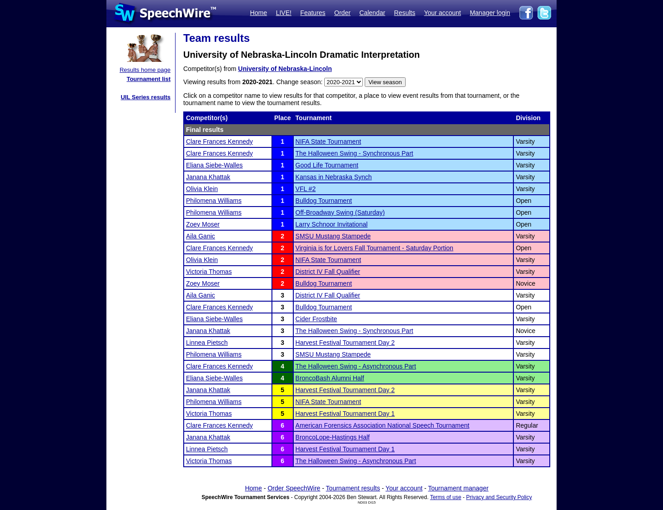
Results (405, 12)
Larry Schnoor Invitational (332, 224)
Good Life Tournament (327, 165)
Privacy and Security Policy (499, 497)
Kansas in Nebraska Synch (334, 177)
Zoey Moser (203, 224)
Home (258, 12)
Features (312, 12)
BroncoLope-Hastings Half (333, 437)
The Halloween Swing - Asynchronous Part (356, 366)
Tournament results (353, 488)
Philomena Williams (213, 200)
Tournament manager (458, 488)
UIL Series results (146, 97)
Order (342, 12)
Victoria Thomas (209, 271)
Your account (442, 12)
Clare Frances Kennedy (219, 141)
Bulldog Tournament (324, 200)
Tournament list (148, 79)
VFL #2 (306, 188)
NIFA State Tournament (329, 141)
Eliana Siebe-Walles (214, 165)
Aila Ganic (200, 236)
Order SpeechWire (293, 488)
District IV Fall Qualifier (328, 271)
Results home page (145, 69)
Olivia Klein (202, 188)
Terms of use (446, 497)
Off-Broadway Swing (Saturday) (340, 212)
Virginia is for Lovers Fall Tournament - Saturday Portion (374, 248)
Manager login (490, 12)
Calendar (372, 12)
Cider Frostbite (316, 319)
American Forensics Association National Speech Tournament (383, 425)
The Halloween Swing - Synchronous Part (354, 153)
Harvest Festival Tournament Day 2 (345, 342)
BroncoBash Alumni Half (330, 378)
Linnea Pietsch (207, 342)
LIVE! (283, 12)
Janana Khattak (208, 177)
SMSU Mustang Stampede (333, 236)
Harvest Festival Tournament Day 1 (345, 413)
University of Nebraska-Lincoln (285, 68)
